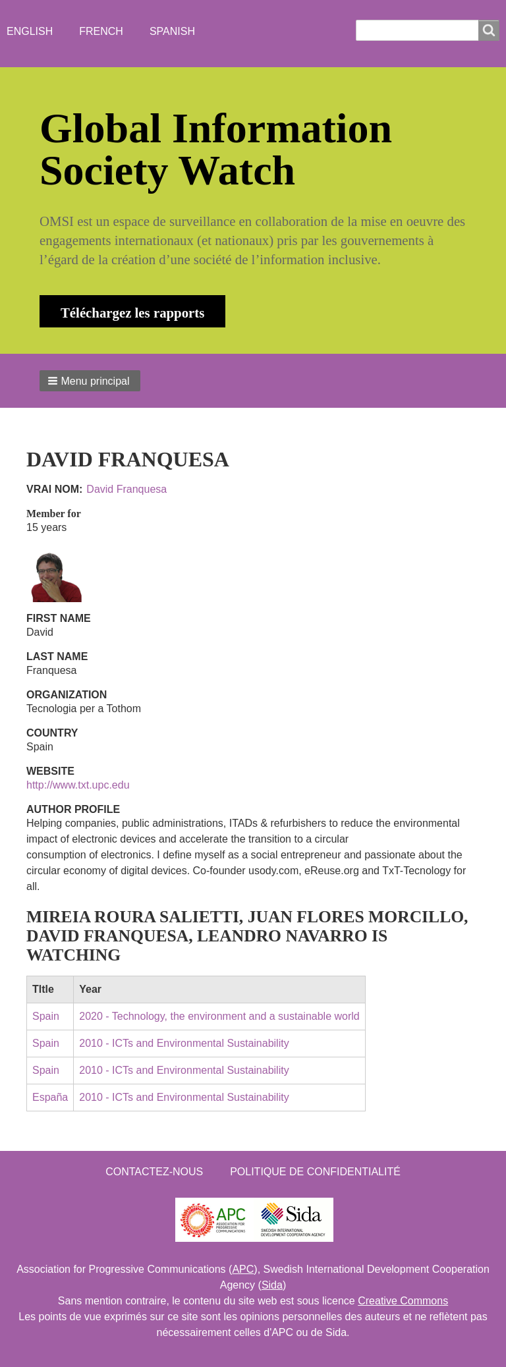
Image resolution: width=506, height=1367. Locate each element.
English (30, 31)
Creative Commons (403, 1300)
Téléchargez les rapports (132, 312)
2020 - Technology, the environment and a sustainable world (219, 1016)
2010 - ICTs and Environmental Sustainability (184, 1043)
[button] (90, 380)
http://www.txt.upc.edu (78, 785)
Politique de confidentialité (315, 1171)
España (50, 1097)
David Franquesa (126, 489)
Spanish (172, 31)
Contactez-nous (154, 1171)
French (101, 31)
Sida (272, 1285)
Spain (45, 1016)
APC (243, 1269)
